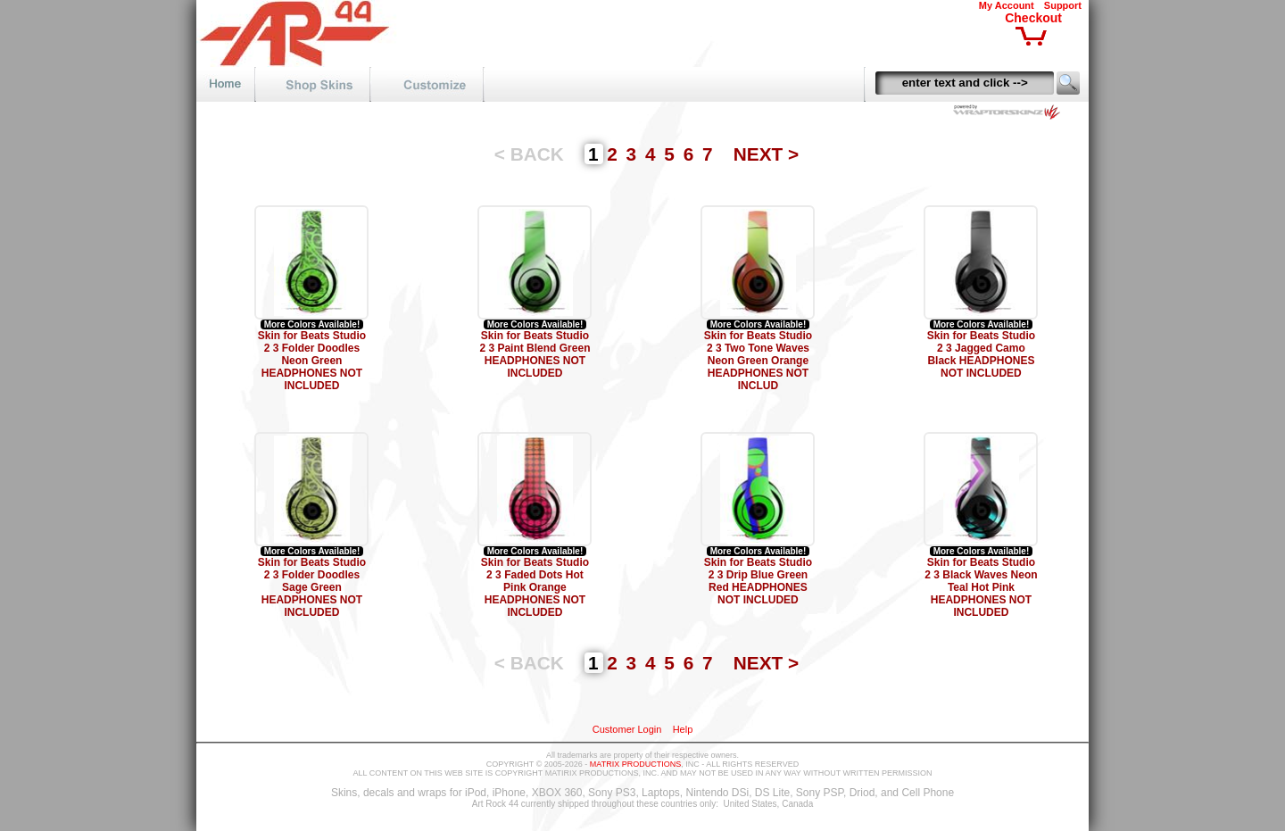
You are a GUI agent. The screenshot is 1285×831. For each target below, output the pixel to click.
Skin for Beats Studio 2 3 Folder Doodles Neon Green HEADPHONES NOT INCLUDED (312, 360)
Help (683, 729)
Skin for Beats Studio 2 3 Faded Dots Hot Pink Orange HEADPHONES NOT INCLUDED (535, 587)
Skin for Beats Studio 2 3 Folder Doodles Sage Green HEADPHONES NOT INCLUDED (312, 587)
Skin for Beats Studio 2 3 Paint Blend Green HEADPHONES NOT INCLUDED (534, 354)
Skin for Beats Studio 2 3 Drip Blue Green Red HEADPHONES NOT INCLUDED (758, 581)
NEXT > (766, 154)
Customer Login (627, 729)
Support (1063, 5)
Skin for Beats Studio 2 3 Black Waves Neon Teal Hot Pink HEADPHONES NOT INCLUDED (980, 587)
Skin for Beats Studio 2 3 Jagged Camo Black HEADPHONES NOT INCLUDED (981, 354)
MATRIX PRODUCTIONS (635, 764)
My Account (1006, 5)
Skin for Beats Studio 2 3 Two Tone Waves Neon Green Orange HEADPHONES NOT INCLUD (758, 360)
